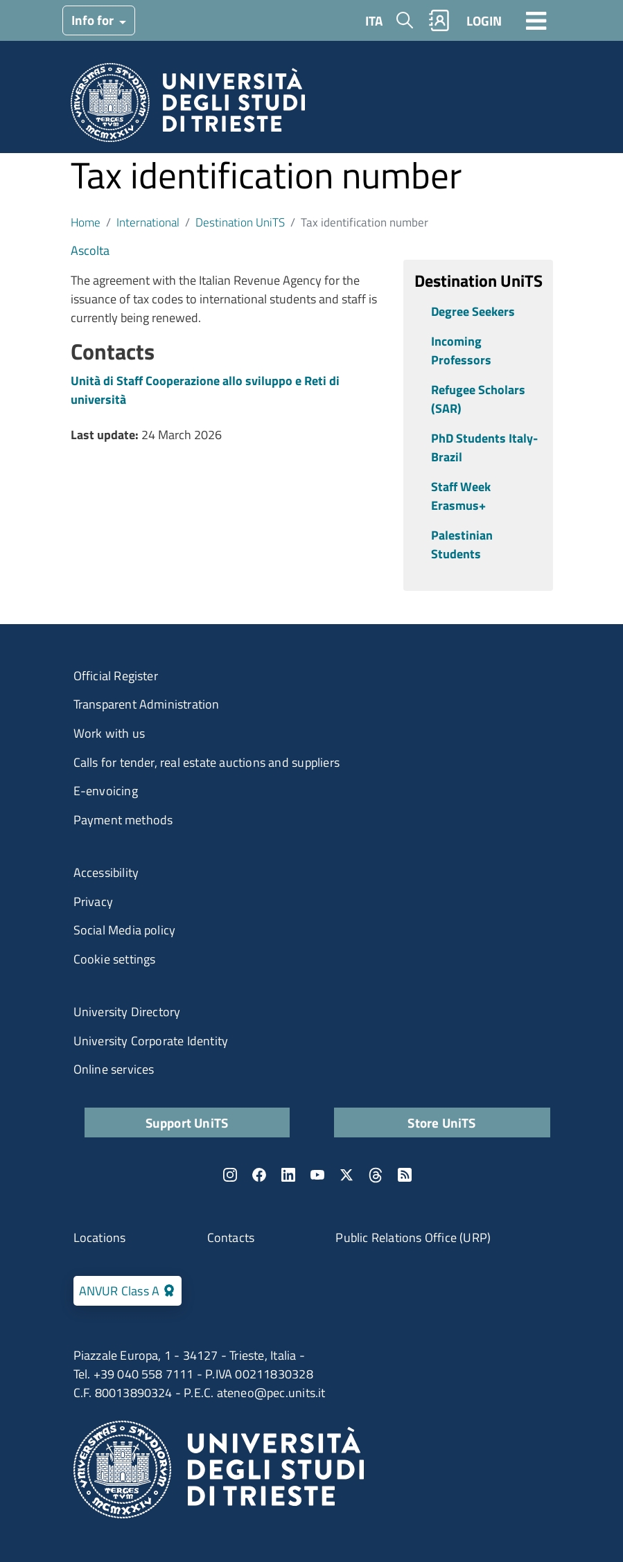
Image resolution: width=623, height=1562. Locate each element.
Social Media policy (124, 930)
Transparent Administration (146, 704)
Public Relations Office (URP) (413, 1237)
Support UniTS (187, 1122)
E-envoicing (105, 790)
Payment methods (123, 819)
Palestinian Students (462, 544)
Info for (93, 20)
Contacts (231, 1237)
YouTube (317, 1175)
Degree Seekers (473, 311)
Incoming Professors (461, 350)
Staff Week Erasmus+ (461, 496)
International (147, 222)
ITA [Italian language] (374, 20)
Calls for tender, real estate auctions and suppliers (206, 762)
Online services (114, 1069)
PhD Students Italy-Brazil (484, 447)
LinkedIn (288, 1175)
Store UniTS (441, 1122)
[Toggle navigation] (536, 20)
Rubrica (438, 20)
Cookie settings (114, 959)
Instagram (230, 1175)
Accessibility (106, 872)
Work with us (109, 733)
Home (85, 222)
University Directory (127, 1011)
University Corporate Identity (151, 1040)
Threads (376, 1175)
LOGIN (484, 20)
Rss (405, 1175)
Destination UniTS (240, 222)
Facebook (259, 1175)
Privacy (93, 901)
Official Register (115, 675)
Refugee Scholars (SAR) (478, 399)
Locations (99, 1237)
